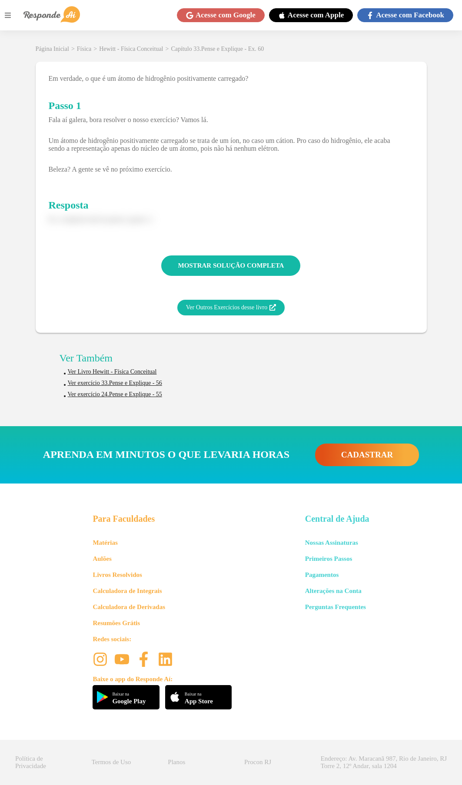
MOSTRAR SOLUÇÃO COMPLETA (231, 265)
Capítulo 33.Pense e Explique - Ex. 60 (217, 49)
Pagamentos (322, 574)
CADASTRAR (367, 454)
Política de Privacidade (30, 762)
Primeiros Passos (328, 558)
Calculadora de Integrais (127, 590)
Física (84, 49)
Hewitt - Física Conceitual (131, 49)
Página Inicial (52, 49)
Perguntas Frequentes (335, 606)
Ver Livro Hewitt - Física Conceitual (112, 371)
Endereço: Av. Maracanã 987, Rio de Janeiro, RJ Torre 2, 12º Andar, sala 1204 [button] (384, 762)
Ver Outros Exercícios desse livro (231, 307)
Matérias (105, 542)
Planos (176, 762)
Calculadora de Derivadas (129, 606)
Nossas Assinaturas (331, 542)
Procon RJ (257, 762)
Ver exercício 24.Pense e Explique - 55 (115, 394)
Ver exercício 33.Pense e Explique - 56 (115, 383)
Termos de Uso (111, 762)
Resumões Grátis (116, 622)
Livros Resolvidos (117, 574)
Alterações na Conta (333, 590)
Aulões (102, 558)
